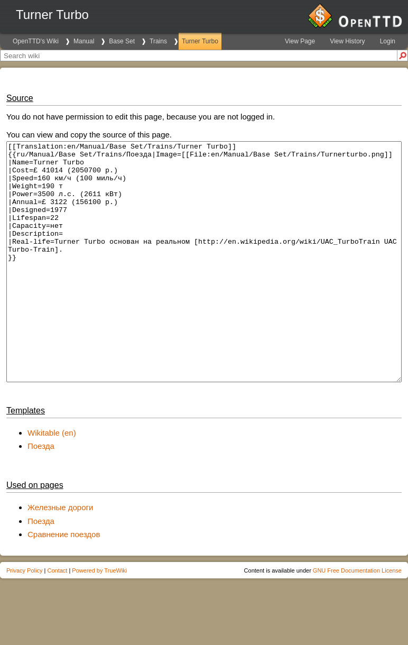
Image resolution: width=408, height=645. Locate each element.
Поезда (40, 493)
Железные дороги (60, 554)
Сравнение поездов (63, 581)
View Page (300, 41)
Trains (158, 41)
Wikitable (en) (51, 480)
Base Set (122, 41)
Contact (57, 618)
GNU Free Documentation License (357, 618)
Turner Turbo (200, 41)
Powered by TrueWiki (99, 618)
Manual (83, 41)
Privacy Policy (24, 618)
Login (387, 41)
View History (347, 41)
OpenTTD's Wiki (36, 41)
